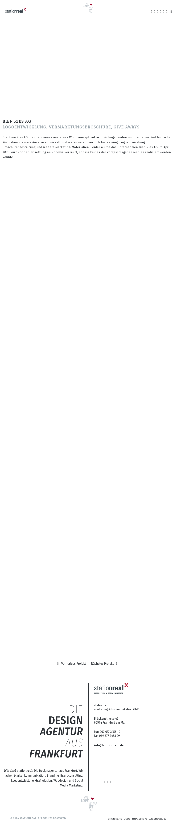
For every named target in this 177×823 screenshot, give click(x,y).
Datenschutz (158, 818)
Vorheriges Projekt (73, 664)
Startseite (115, 818)
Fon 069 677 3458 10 (107, 732)
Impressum (139, 818)
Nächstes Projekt (102, 664)
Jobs (127, 818)
